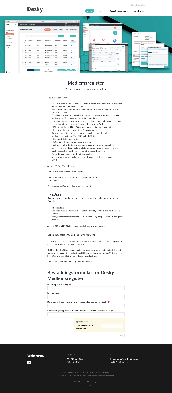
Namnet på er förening (59, 284)
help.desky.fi (87, 154)
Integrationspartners (118, 11)
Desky (90, 11)
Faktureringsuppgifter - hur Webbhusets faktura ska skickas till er (80, 310)
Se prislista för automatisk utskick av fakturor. (97, 148)
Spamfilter (82, 321)
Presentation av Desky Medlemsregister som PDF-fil (71, 186)
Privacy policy (86, 385)
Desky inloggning (138, 5)
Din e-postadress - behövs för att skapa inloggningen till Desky (78, 302)
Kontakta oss (139, 11)
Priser (100, 11)
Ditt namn (53, 293)
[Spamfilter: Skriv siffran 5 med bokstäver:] (112, 326)
